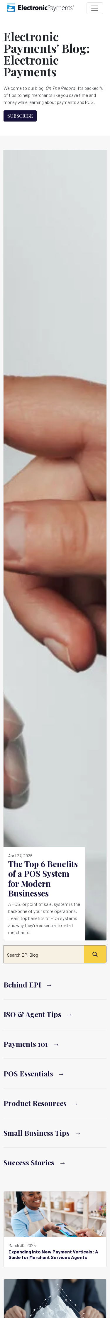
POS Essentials (28, 1073)
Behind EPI (22, 984)
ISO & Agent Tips (32, 1014)
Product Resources (35, 1103)
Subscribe (20, 116)
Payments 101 (26, 1044)
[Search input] (44, 954)
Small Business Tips (37, 1132)
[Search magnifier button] (95, 954)
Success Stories (29, 1162)
